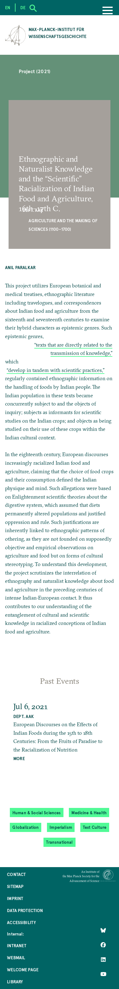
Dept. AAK (33, 210)
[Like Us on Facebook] (103, 945)
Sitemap (15, 886)
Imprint (15, 898)
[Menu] (107, 11)
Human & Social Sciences (36, 812)
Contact (16, 874)
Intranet (16, 945)
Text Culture (95, 827)
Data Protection (25, 910)
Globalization (25, 827)
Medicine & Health (89, 812)
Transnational (59, 842)
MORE (19, 758)
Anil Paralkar (20, 267)
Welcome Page (22, 970)
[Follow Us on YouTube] (103, 974)
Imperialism (61, 827)
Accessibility (21, 922)
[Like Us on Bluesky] (103, 930)
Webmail (16, 957)
